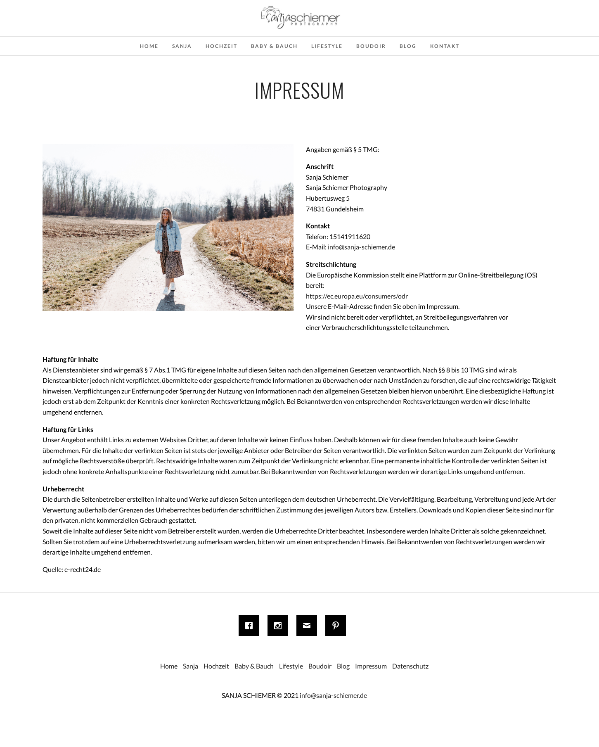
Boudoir (371, 46)
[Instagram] (280, 625)
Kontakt (444, 46)
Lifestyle (327, 46)
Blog (408, 46)
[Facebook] (251, 625)
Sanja (182, 46)
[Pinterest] (337, 625)
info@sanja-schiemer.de (361, 247)
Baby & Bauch (274, 46)
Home (149, 46)
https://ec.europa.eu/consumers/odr (357, 296)
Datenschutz (410, 666)
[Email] (308, 625)
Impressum (371, 666)
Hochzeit (221, 46)
